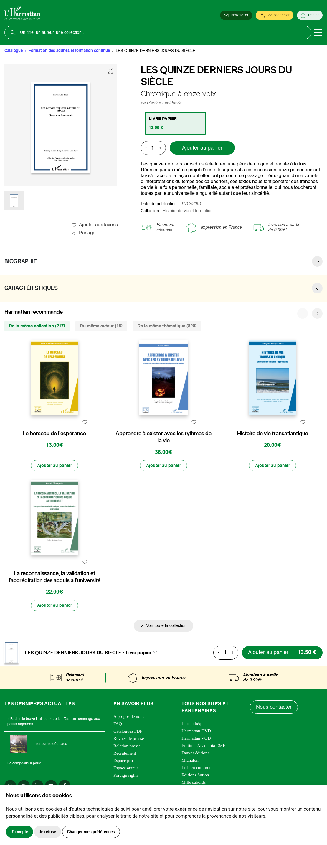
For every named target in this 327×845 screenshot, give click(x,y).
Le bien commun (196, 767)
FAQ (117, 723)
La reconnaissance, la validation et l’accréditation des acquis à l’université (54, 577)
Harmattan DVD (196, 730)
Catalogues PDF (127, 731)
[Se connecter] (274, 15)
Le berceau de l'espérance (54, 433)
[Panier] (310, 15)
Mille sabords (193, 782)
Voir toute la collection (166, 626)
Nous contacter (274, 707)
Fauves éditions (195, 753)
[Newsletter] (236, 15)
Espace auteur (125, 768)
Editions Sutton (195, 775)
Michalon (190, 760)
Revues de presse (128, 738)
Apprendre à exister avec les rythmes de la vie (163, 437)
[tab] (175, 123)
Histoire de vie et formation (188, 211)
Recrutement (124, 753)
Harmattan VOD (196, 738)
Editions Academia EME (203, 745)
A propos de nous (128, 716)
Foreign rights (125, 775)
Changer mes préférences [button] (91, 831)
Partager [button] (84, 233)
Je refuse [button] (47, 831)
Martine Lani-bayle (164, 103)
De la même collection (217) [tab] (37, 326)
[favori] (84, 422)
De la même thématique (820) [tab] (166, 326)
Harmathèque (193, 723)
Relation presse (127, 745)
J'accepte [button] (19, 831)
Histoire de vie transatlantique (272, 433)
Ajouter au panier (202, 148)
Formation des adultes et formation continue (69, 51)
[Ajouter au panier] (54, 465)
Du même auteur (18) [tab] (101, 326)
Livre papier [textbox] (138, 652)
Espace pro (123, 760)
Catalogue (13, 51)
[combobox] (143, 652)
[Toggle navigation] (318, 32)
